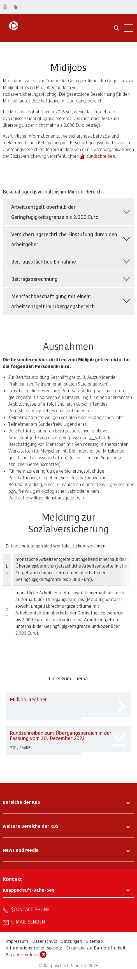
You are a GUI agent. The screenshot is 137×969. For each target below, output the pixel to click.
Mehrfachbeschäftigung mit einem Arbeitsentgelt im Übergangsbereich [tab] (53, 301)
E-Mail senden (28, 921)
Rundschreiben (100, 156)
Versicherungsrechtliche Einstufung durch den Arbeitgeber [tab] (64, 239)
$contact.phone (30, 909)
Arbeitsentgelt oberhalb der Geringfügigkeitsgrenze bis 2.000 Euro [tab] (55, 212)
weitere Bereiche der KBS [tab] (31, 826)
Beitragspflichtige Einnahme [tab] (43, 261)
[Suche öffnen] (116, 29)
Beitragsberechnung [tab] (34, 279)
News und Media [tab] (21, 850)
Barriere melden (26, 954)
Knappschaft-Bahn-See (29, 890)
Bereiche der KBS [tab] (21, 802)
